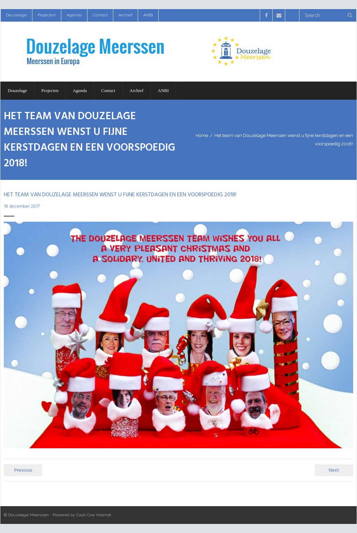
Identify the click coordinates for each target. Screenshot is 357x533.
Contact (100, 15)
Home (202, 135)
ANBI (148, 15)
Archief (125, 15)
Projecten (47, 15)
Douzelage (16, 15)
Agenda (74, 15)
